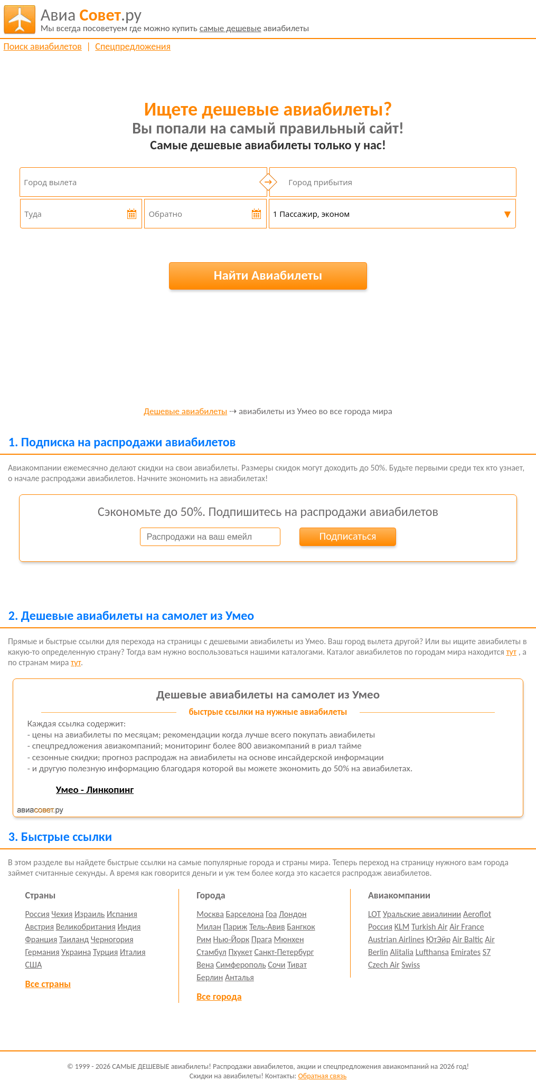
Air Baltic (468, 939)
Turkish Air (429, 927)
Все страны (48, 984)
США (33, 965)
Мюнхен (289, 939)
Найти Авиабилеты (268, 275)
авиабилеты (175, 19)
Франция (41, 939)
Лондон (293, 914)
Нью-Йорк (231, 939)
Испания (122, 914)
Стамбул (211, 952)
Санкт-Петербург (284, 952)
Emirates (466, 952)
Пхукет (240, 952)
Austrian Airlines (396, 939)
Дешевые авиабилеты (185, 411)
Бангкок (301, 927)
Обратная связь (322, 1075)
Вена (205, 965)
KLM (402, 927)
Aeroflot (477, 914)
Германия (42, 952)
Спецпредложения (133, 46)
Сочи (276, 965)
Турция (105, 952)
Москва (210, 914)
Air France (466, 927)
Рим (203, 939)
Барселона (245, 914)
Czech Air (384, 965)
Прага (261, 939)
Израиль (89, 914)
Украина (76, 952)
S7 (487, 952)
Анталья (239, 977)
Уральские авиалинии (422, 914)
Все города (218, 996)
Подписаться (348, 536)
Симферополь (241, 965)
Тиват (297, 965)
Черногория (112, 939)
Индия (128, 927)
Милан (208, 927)
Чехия (61, 914)
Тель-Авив (267, 927)
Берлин (209, 977)
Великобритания (86, 927)
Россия (37, 914)
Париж (235, 927)
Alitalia (401, 952)
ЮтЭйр (438, 939)
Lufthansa (432, 952)
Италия (133, 952)
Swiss (410, 965)
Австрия (39, 927)
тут (511, 652)
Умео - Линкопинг (95, 789)
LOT (374, 914)
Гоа (271, 914)
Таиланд (74, 939)
